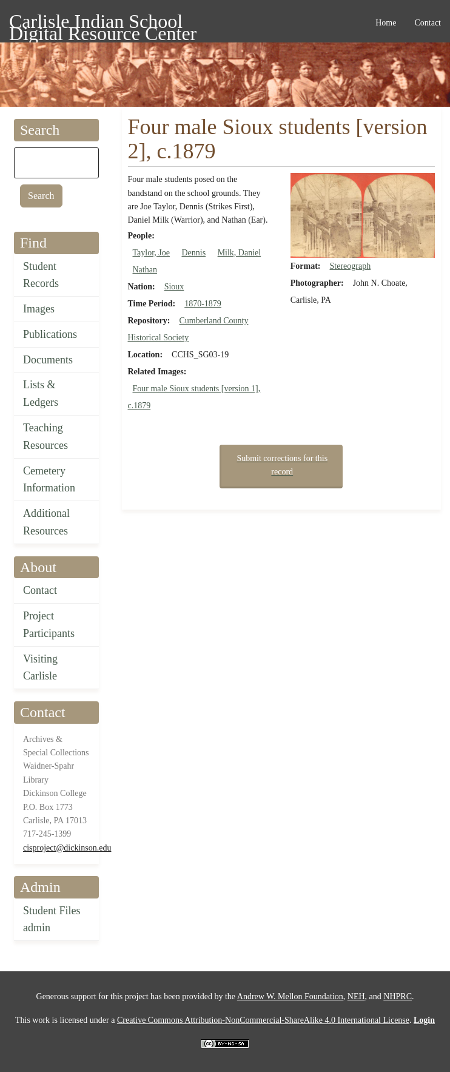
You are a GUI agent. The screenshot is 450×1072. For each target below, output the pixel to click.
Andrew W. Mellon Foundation (290, 996)
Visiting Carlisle (40, 668)
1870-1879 (202, 303)
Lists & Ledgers (40, 393)
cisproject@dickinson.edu (67, 847)
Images (39, 309)
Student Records (41, 275)
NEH (356, 996)
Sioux (174, 286)
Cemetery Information (49, 479)
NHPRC (397, 996)
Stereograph (350, 266)
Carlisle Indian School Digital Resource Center (102, 23)
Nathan (145, 269)
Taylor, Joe (151, 252)
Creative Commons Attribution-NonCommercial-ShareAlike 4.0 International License (263, 1020)
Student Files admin (52, 919)
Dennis (193, 252)
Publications (50, 334)
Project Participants (49, 624)
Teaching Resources (45, 436)
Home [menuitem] (385, 22)
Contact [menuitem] (427, 22)
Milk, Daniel (239, 252)
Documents (48, 360)
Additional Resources (46, 522)
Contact (40, 590)
